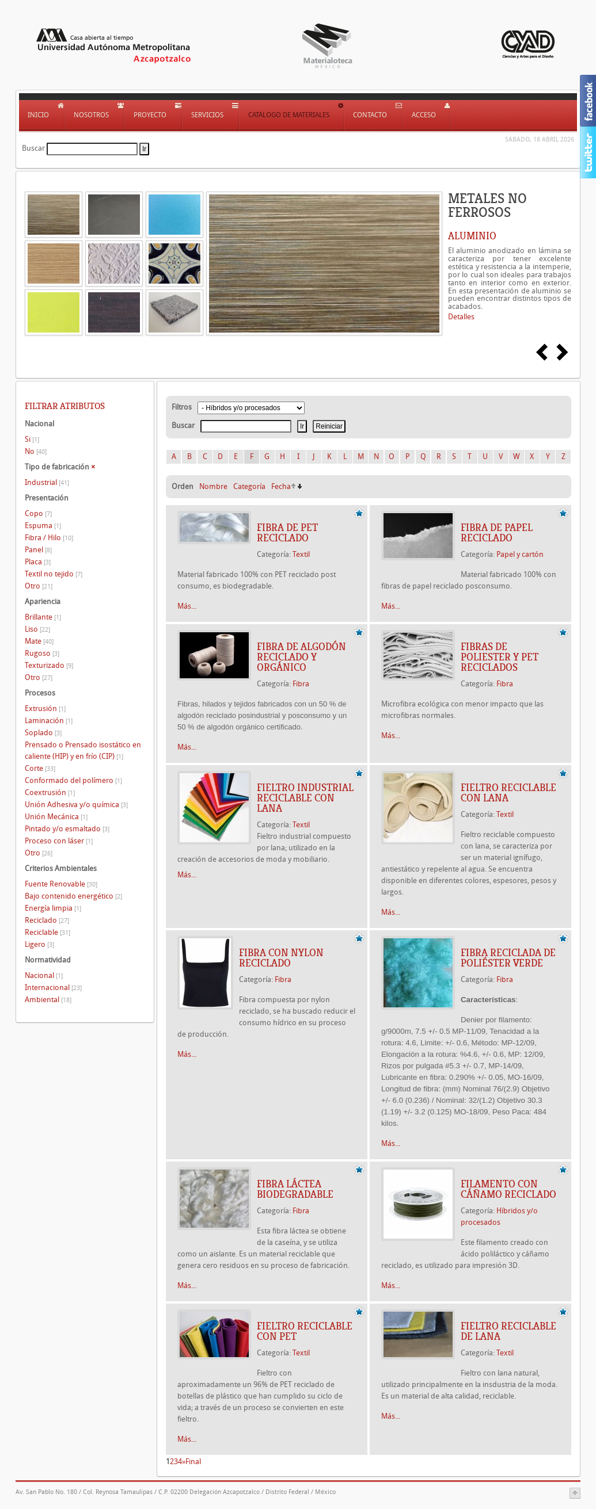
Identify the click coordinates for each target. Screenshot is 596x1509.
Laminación (49, 720)
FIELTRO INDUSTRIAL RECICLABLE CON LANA (305, 798)
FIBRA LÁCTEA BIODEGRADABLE (295, 1189)
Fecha (281, 486)
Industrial (47, 482)
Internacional (53, 987)
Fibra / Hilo (49, 537)
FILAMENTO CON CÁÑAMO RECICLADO (508, 1189)
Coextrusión (50, 792)
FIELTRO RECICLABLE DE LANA (508, 1331)
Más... (186, 606)
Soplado (43, 732)
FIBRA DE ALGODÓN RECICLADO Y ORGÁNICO (301, 657)
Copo (38, 513)
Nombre (213, 486)
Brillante (43, 617)
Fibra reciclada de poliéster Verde (508, 957)
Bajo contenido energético (73, 896)
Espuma (43, 525)
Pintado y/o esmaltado (67, 828)
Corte (40, 768)
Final (193, 1461)
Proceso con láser (59, 840)
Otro (38, 586)
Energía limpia (53, 908)
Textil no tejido (53, 574)
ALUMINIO (472, 236)
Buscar (33, 148)
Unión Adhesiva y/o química (76, 804)
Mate (39, 641)
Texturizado (49, 665)
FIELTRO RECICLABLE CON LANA (508, 792)
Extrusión (45, 708)
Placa (38, 561)
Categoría (249, 486)
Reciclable (47, 932)
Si (32, 439)
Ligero (39, 944)
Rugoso (42, 653)
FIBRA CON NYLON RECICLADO (281, 957)
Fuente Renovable (61, 884)
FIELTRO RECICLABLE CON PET (304, 1331)
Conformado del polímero (73, 780)
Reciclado (47, 920)
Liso (37, 629)
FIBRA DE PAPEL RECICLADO (497, 532)
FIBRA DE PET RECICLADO (287, 532)
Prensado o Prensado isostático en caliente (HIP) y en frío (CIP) (83, 750)
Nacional (44, 975)
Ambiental (48, 999)
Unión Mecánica (56, 816)
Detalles (461, 316)
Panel (38, 549)
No (36, 451)
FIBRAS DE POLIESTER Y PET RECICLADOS (499, 657)
